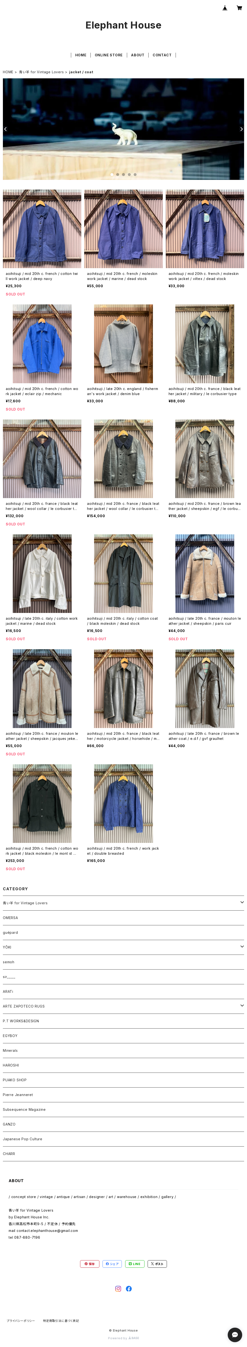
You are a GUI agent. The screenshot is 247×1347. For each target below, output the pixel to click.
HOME (81, 55)
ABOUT (137, 55)
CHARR (9, 1154)
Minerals (10, 1050)
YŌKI (7, 947)
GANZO (9, 1124)
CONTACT (162, 55)
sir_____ (9, 977)
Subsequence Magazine (24, 1109)
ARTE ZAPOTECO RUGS (24, 1006)
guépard (10, 932)
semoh (8, 962)
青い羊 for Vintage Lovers (41, 72)
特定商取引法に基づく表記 (61, 1321)
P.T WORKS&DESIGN (21, 1021)
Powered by (123, 1338)
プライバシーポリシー (21, 1321)
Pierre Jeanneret (18, 1095)
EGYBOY (10, 1036)
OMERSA (10, 918)
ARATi (8, 991)
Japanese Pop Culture (22, 1139)
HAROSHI (11, 1065)
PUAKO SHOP (15, 1080)
